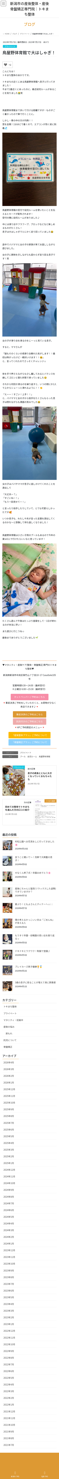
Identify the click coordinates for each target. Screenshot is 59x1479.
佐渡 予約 (44, 1474)
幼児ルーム (32, 756)
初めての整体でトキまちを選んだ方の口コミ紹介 (17, 808)
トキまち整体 (10, 1006)
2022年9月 (8, 1351)
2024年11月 (9, 1176)
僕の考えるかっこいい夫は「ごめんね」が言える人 (35, 921)
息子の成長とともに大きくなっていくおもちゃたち (40, 776)
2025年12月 (9, 1089)
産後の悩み (8, 1026)
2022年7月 (8, 1364)
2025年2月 (8, 1156)
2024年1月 (8, 1243)
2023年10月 (9, 1263)
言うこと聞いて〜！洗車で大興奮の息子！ (33, 858)
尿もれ (9, 1033)
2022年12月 (9, 1330)
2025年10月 (9, 1102)
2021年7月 (8, 1444)
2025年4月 (8, 1143)
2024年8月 (8, 1196)
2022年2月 (8, 1397)
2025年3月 (8, 1149)
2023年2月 (8, 1317)
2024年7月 (8, 1203)
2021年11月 (9, 1418)
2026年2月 (8, 1075)
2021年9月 (8, 1431)
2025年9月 (8, 1109)
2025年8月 (8, 1116)
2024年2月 (8, 1236)
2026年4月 (8, 1062)
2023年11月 (9, 1257)
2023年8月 (8, 1277)
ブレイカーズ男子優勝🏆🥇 (28, 966)
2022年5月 (8, 1377)
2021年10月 (9, 1424)
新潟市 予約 (15, 1474)
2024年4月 (8, 1223)
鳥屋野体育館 (44, 756)
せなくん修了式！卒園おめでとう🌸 (33, 872)
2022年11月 (9, 1337)
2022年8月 (8, 1357)
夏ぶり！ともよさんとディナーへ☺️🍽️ (34, 904)
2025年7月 (8, 1122)
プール (23, 756)
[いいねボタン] (5, 64)
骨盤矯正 (7, 1046)
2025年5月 (8, 1136)
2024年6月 (8, 1210)
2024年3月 (8, 1230)
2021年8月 (8, 1438)
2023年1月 (8, 1324)
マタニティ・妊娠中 (13, 1020)
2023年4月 (8, 1304)
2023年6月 (8, 1290)
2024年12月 (9, 1169)
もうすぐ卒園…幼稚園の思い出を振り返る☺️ (35, 937)
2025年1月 (8, 1163)
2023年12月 (9, 1250)
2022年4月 (8, 1384)
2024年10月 (9, 1183)
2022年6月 (8, 1371)
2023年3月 (8, 1310)
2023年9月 (8, 1270)
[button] (29, 697)
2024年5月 (8, 1216)
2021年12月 (9, 1411)
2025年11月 (9, 1095)
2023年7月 (8, 1283)
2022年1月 (8, 1404)
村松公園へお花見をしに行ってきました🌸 (34, 843)
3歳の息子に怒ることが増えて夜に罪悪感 (35, 982)
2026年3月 (8, 1069)
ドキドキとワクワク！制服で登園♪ (32, 951)
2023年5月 (8, 1297)
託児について (10, 1040)
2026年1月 (8, 1082)
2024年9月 (8, 1189)
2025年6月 (8, 1129)
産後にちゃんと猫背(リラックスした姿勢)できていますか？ (35, 890)
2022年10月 (9, 1344)
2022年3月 (8, 1391)
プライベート (10, 46)
